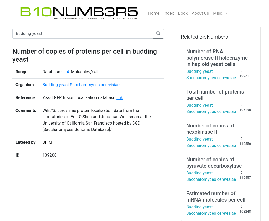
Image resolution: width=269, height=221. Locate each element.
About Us (200, 13)
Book (183, 13)
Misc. (218, 13)
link (66, 71)
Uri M (47, 142)
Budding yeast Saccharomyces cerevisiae (81, 84)
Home (153, 13)
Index (169, 13)
